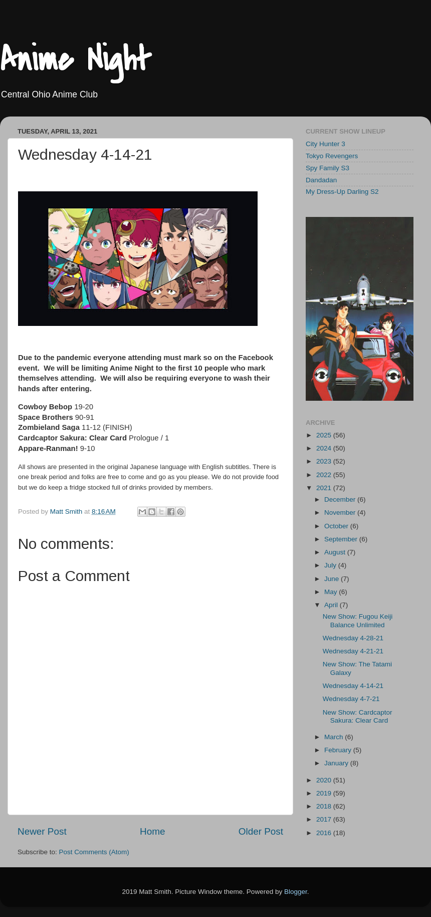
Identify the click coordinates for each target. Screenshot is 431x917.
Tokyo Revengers (332, 156)
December (340, 499)
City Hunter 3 (325, 144)
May (331, 592)
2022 (324, 475)
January (337, 763)
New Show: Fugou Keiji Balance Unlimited (358, 620)
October (337, 526)
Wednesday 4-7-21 (351, 699)
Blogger (295, 891)
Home (152, 831)
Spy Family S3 (327, 168)
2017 (324, 819)
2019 (324, 793)
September (341, 539)
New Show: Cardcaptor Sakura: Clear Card (357, 716)
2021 (324, 488)
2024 (324, 448)
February (338, 750)
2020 (324, 780)
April (332, 605)
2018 (324, 806)
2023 (324, 461)
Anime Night (75, 59)
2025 (324, 435)
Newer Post (42, 831)
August (335, 552)
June (332, 579)
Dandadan (321, 180)
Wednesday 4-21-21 (353, 651)
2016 (324, 833)
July (331, 565)
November (340, 512)
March (334, 737)
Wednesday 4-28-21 (353, 638)
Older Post (261, 831)
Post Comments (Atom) (94, 852)
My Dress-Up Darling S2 (342, 191)
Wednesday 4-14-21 (353, 686)
